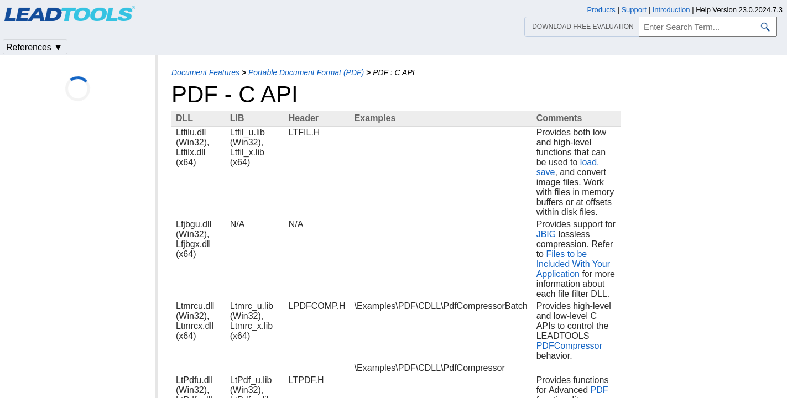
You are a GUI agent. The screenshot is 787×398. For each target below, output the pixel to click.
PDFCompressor (569, 345)
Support (634, 10)
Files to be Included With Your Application (573, 264)
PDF (599, 390)
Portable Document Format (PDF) (306, 72)
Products (601, 10)
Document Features (205, 72)
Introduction (671, 10)
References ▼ (34, 47)
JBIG (546, 234)
